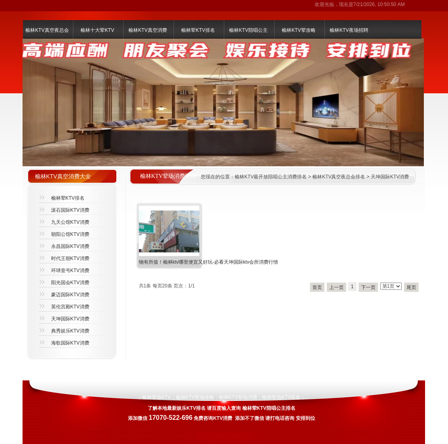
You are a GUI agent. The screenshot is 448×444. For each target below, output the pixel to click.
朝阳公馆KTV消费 (70, 234)
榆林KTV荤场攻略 (195, 397)
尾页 (411, 287)
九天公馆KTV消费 (70, 222)
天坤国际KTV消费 (390, 177)
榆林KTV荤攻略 (298, 30)
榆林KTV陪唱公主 (248, 30)
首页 (317, 287)
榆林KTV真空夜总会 (46, 30)
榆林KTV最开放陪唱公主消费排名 (271, 177)
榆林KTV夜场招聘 (349, 30)
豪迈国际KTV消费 (70, 294)
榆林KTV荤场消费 (238, 397)
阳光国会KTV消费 (70, 282)
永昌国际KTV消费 (70, 246)
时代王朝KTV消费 (70, 258)
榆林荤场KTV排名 (281, 397)
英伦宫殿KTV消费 (70, 307)
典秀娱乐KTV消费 (70, 331)
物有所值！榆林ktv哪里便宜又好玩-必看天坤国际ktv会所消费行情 (209, 262)
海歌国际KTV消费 (70, 343)
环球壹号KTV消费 (70, 270)
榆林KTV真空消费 (147, 30)
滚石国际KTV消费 (70, 210)
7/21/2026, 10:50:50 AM (379, 4)
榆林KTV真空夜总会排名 (338, 177)
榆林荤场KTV (156, 397)
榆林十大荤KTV (97, 30)
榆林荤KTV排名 (198, 30)
